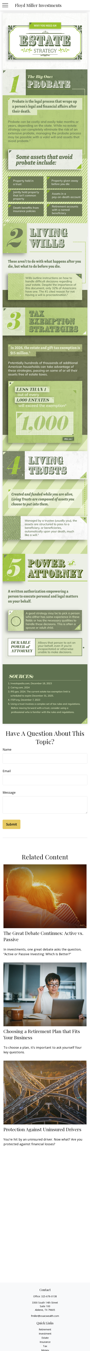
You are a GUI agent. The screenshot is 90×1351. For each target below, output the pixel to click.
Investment (45, 1333)
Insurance (45, 1342)
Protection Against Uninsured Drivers (42, 1129)
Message (9, 792)
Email (7, 771)
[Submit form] (11, 824)
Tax (45, 1346)
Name (7, 749)
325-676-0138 (49, 1296)
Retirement (45, 1329)
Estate (45, 1337)
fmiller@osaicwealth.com (45, 1316)
